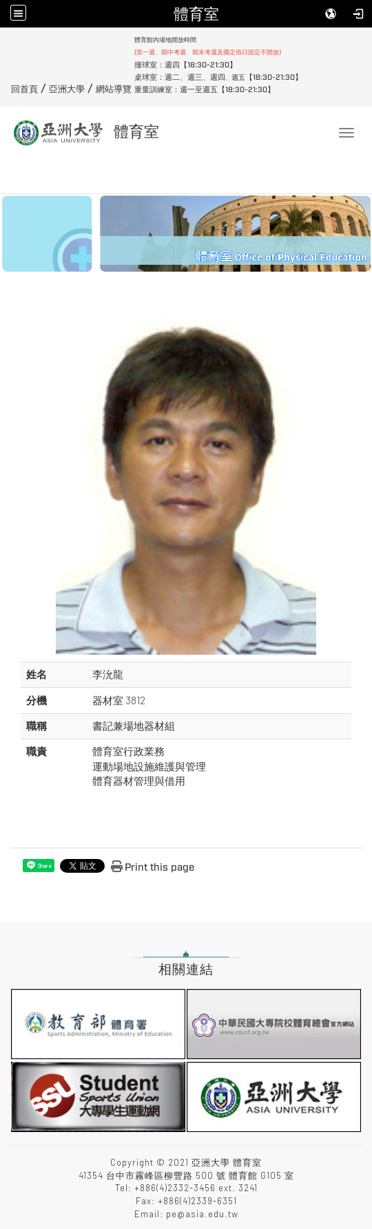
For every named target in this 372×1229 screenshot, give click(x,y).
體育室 (196, 14)
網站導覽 (114, 89)
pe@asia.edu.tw (202, 1213)
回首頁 (24, 89)
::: (6, 39)
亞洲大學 (67, 89)
